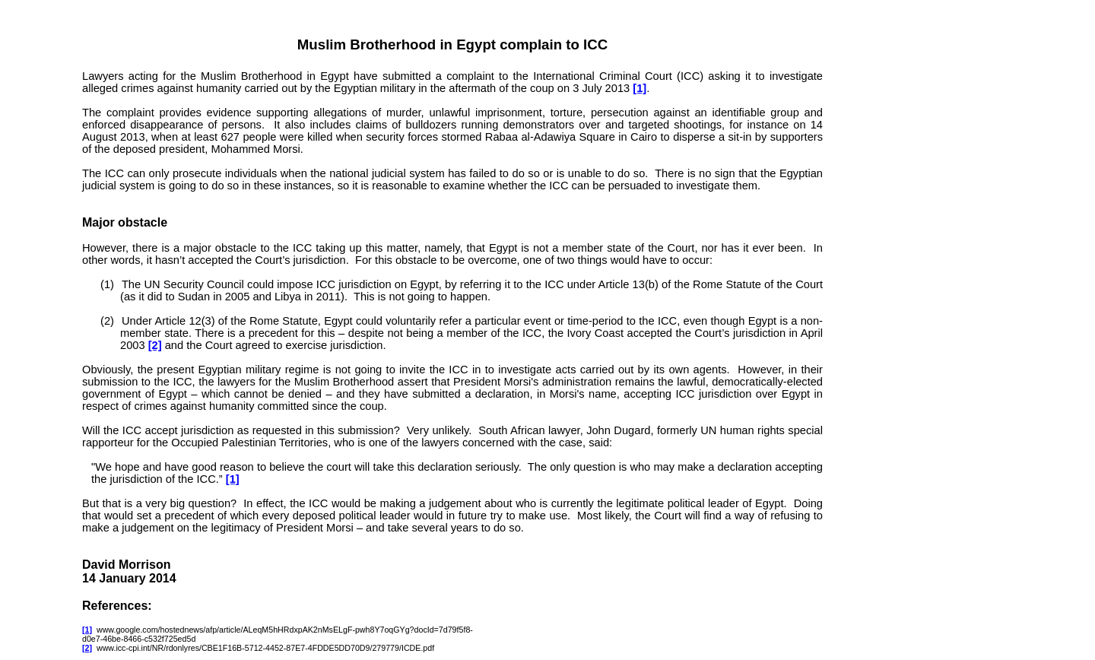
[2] (155, 345)
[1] (639, 88)
